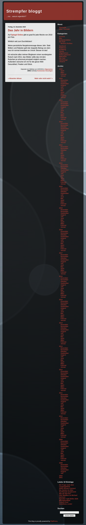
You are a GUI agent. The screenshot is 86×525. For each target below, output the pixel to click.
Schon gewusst (65, 55)
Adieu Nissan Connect (67, 488)
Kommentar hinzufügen (45, 71)
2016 (60, 276)
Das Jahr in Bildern (20, 30)
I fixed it (62, 62)
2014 (60, 323)
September (65, 84)
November (64, 103)
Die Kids (62, 42)
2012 (60, 369)
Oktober (64, 82)
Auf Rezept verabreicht (67, 492)
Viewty (61, 51)
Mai (62, 90)
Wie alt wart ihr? (65, 493)
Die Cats (62, 58)
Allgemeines (49, 69)
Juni (62, 89)
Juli (62, 87)
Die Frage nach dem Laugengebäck (66, 486)
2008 (60, 463)
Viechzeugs (63, 60)
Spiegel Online (17, 35)
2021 (60, 163)
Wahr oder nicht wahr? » (44, 78)
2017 (60, 253)
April (62, 71)
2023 (60, 122)
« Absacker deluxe (15, 78)
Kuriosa (62, 36)
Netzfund (62, 46)
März (62, 72)
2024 (60, 100)
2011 (60, 393)
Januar (63, 76)
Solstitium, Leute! (65, 504)
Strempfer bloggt (24, 11)
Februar (64, 74)
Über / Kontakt (64, 29)
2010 (60, 416)
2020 (60, 186)
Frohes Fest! (63, 502)
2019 (60, 208)
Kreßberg (62, 49)
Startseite (62, 27)
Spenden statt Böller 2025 (68, 499)
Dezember (64, 80)
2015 (60, 299)
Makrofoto (63, 56)
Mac (60, 38)
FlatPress (62, 48)
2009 (60, 439)
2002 (60, 476)
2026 (60, 69)
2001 (60, 477)
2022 (60, 145)
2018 (60, 230)
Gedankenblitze (65, 40)
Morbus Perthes (66, 43)
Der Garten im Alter (66, 490)
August (63, 85)
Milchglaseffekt (64, 500)
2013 (60, 346)
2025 (60, 78)
